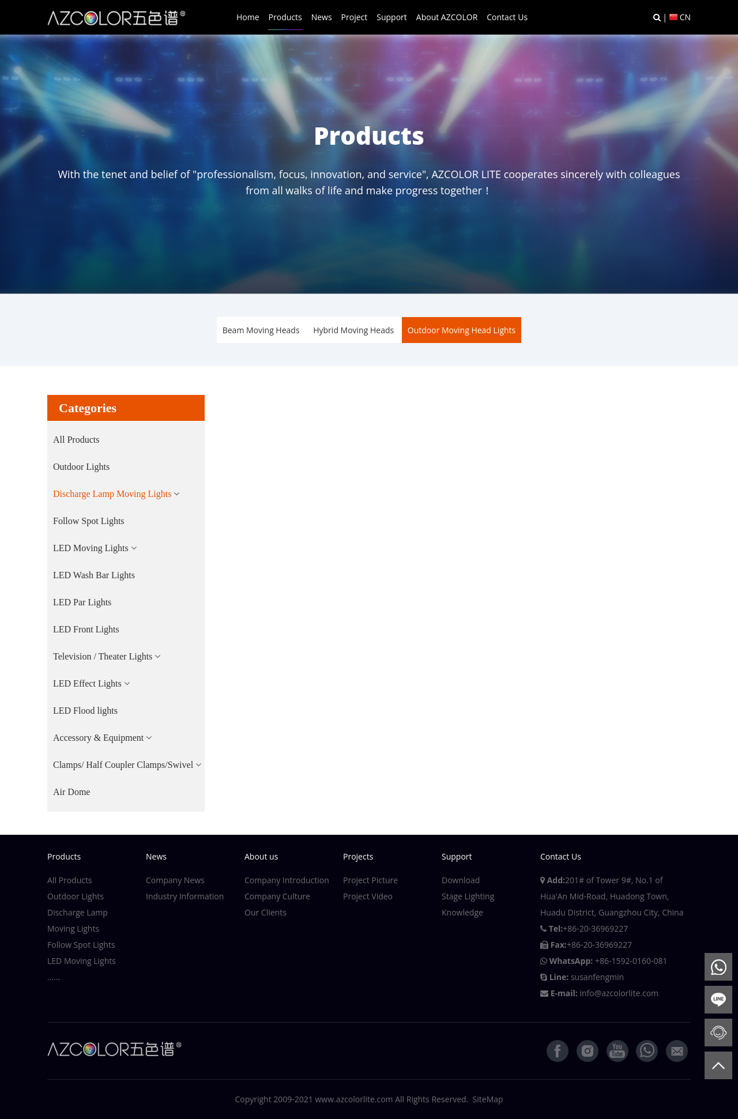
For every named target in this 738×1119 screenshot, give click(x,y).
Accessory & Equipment (98, 738)
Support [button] (391, 17)
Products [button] (285, 17)
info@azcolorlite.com (618, 993)
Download (461, 880)
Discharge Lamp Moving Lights (112, 494)
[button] (116, 494)
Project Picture (370, 880)
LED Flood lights (85, 710)
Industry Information (185, 896)
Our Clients (265, 912)
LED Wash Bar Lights (94, 575)
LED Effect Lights (87, 683)
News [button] (321, 17)
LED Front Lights (86, 629)
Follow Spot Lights (89, 521)
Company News (175, 880)
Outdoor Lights (81, 467)
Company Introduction (286, 880)
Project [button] (354, 17)
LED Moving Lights (91, 548)
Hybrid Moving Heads (353, 330)
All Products (76, 439)
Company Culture (277, 896)
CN (685, 17)
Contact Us (507, 17)
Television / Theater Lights (102, 656)
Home (247, 17)
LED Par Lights (82, 602)
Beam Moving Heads (261, 330)
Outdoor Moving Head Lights (461, 330)
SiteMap (488, 1099)
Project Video (368, 896)
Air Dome (71, 792)
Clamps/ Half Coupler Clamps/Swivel (123, 765)
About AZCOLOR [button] (446, 17)
